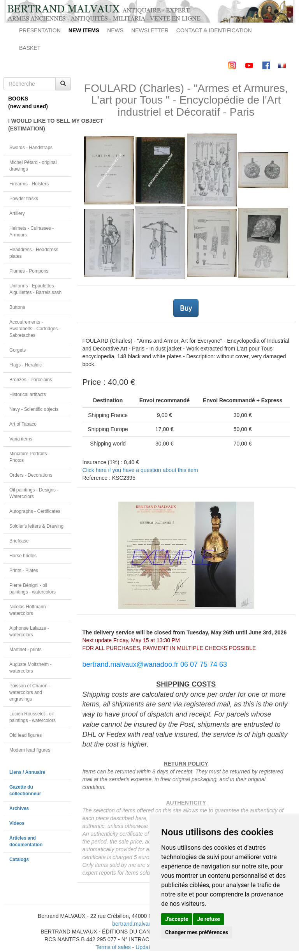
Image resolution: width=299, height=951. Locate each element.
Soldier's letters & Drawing (36, 526)
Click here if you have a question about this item (140, 470)
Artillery (17, 213)
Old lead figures (25, 735)
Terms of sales (112, 947)
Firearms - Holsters (29, 184)
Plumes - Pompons (28, 271)
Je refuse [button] (208, 919)
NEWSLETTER (150, 30)
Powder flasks (23, 198)
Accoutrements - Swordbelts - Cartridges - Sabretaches (35, 328)
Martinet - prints (25, 649)
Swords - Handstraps (31, 147)
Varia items (20, 439)
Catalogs (19, 859)
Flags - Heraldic (25, 365)
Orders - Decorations (30, 475)
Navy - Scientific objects (33, 409)
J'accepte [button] (176, 919)
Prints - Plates (23, 570)
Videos (17, 823)
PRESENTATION (40, 30)
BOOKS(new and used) (28, 102)
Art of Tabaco (23, 424)
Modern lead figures (29, 750)
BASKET (29, 48)
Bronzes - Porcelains (30, 379)
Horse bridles (23, 555)
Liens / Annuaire (27, 772)
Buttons (17, 307)
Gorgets (17, 350)
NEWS (115, 30)
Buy (186, 308)
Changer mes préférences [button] (196, 932)
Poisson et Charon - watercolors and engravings (29, 692)
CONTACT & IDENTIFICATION (214, 30)
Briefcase (19, 541)
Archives (19, 808)
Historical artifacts (27, 394)
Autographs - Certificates (34, 511)
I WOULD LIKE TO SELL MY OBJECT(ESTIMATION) (39, 125)
